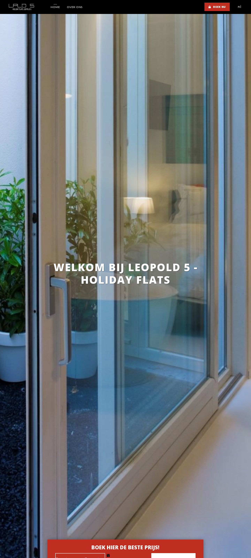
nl (239, 7)
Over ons (75, 7)
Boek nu (217, 7)
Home (55, 7)
